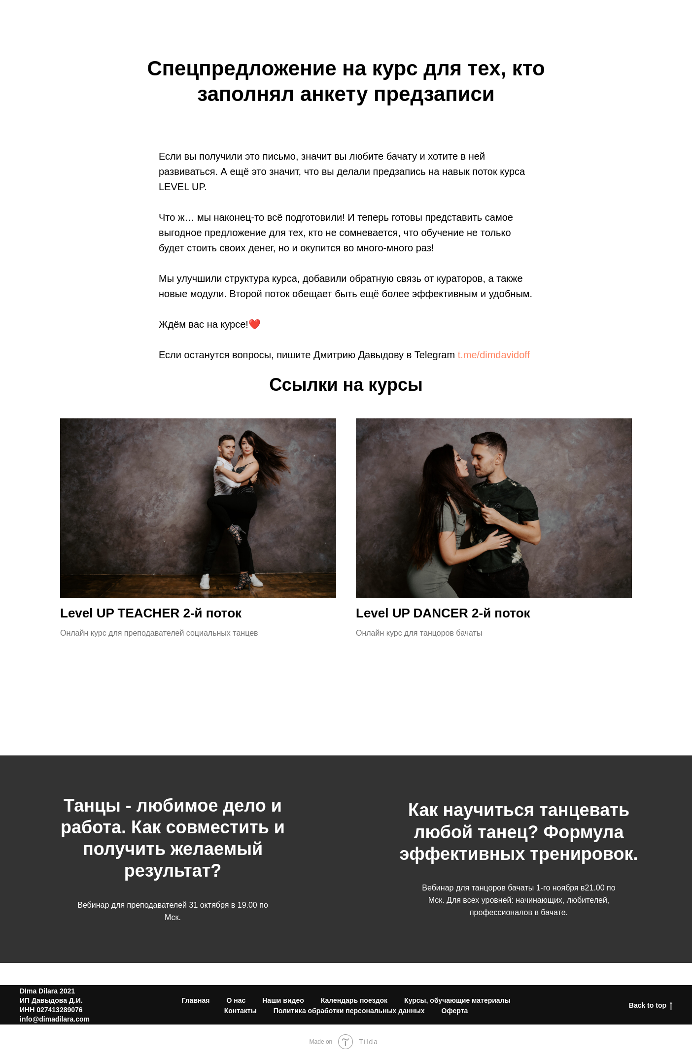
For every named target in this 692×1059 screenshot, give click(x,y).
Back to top (650, 1005)
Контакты (651, 21)
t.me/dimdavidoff (494, 354)
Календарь (589, 21)
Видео (535, 21)
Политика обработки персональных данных (349, 1011)
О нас (492, 21)
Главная (195, 1000)
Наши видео (283, 1000)
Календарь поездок (354, 1000)
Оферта (455, 1011)
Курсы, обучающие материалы (457, 1000)
